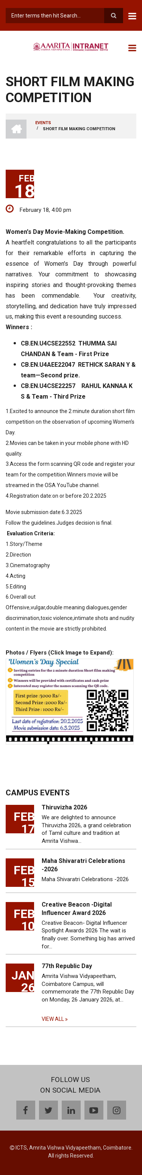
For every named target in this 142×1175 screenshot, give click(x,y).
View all (53, 1019)
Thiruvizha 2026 (64, 807)
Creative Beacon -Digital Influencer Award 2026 (77, 908)
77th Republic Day (67, 966)
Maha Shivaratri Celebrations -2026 (83, 865)
